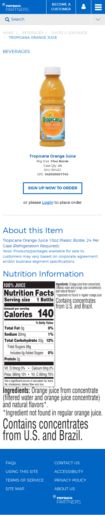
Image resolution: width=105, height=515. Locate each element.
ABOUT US (64, 489)
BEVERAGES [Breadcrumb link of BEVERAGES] (32, 33)
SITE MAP (15, 489)
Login (47, 202)
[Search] (50, 19)
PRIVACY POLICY (70, 480)
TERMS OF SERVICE (25, 480)
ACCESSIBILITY (68, 472)
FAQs (11, 463)
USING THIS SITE (22, 472)
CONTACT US (67, 463)
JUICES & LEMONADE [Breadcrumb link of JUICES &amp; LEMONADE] (70, 33)
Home (8, 33)
